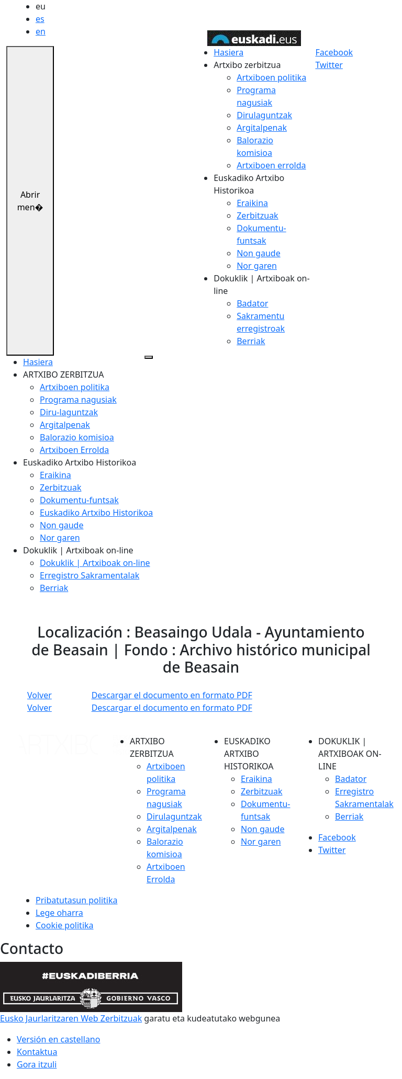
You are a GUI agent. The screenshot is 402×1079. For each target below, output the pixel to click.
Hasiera (228, 52)
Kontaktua (37, 1052)
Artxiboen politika (271, 77)
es (40, 19)
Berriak (251, 341)
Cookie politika (65, 925)
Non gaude (258, 253)
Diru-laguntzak (69, 412)
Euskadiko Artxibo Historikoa (96, 512)
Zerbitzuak (257, 215)
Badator (252, 303)
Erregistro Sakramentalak (89, 575)
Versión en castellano (58, 1039)
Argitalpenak (262, 127)
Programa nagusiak (78, 399)
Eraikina (252, 203)
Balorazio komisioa (77, 437)
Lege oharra (59, 912)
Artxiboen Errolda (74, 450)
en (41, 31)
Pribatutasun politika (76, 900)
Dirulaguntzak (264, 115)
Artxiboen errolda (271, 165)
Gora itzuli (37, 1064)
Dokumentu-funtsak (79, 500)
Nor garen (257, 265)
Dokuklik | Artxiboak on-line (95, 563)
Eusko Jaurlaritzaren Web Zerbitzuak (71, 1018)
